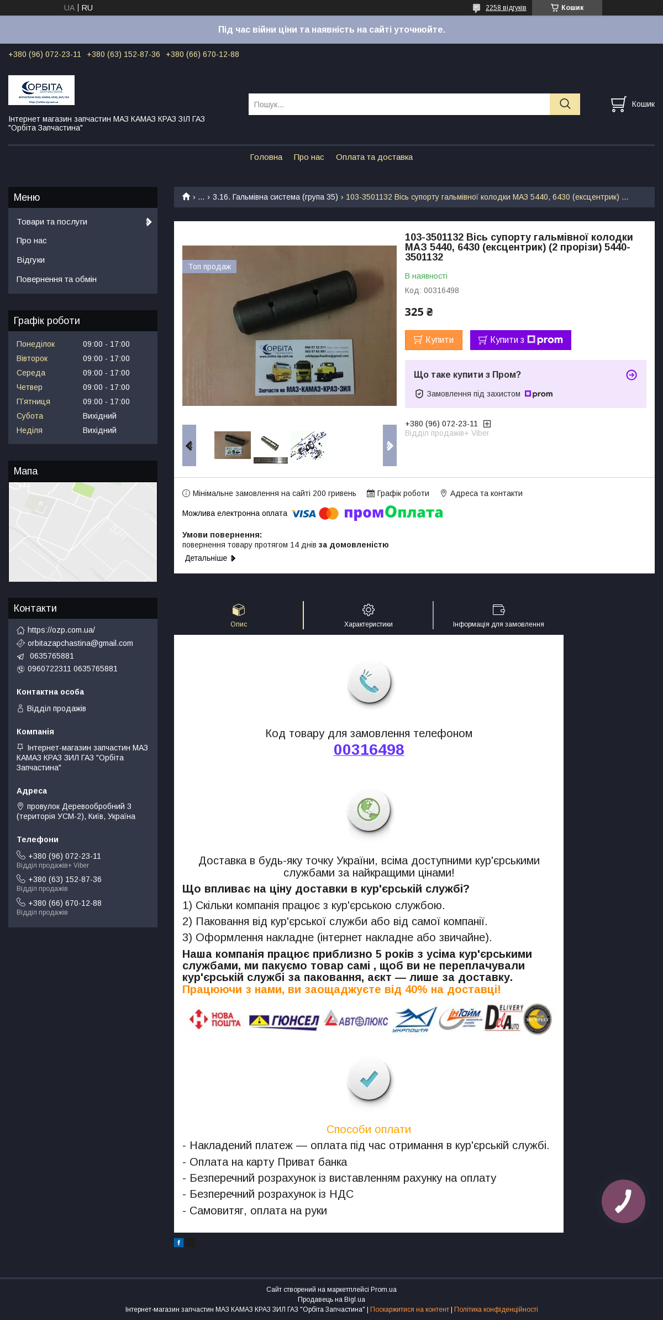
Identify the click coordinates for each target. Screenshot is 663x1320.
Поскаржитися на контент (409, 1309)
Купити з (526, 340)
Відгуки (31, 259)
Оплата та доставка (374, 156)
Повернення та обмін (57, 279)
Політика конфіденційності (496, 1309)
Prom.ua (384, 1289)
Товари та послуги (52, 221)
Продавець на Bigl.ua (331, 1299)
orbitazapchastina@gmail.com (80, 643)
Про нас (309, 156)
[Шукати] (565, 104)
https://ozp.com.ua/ (61, 629)
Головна (266, 156)
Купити (439, 340)
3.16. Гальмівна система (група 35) (275, 196)
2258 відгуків (506, 8)
